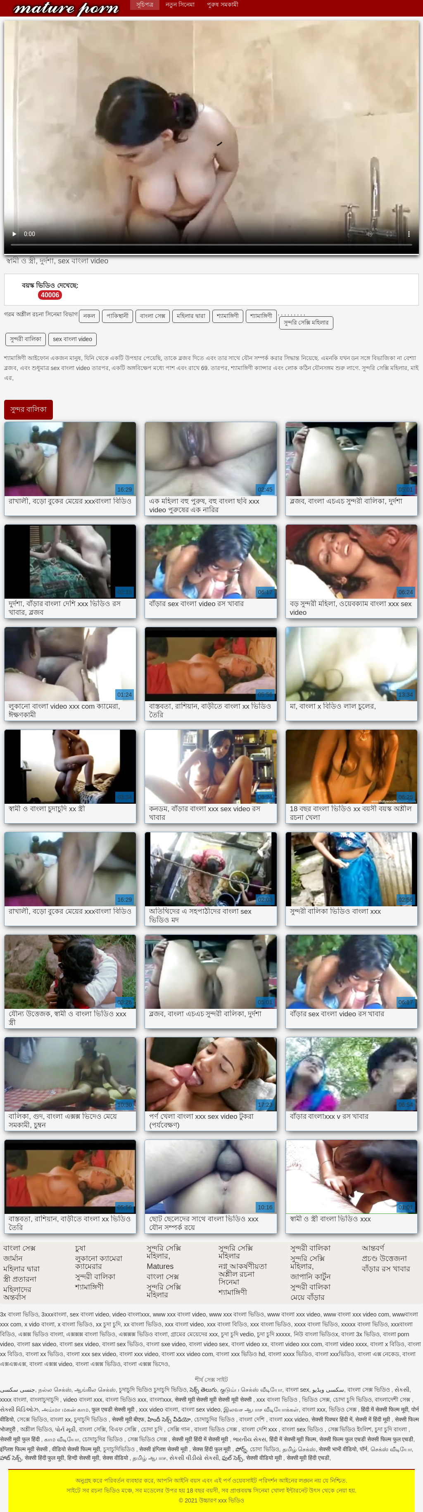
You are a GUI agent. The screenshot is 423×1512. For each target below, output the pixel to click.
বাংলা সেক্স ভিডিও (369, 1389)
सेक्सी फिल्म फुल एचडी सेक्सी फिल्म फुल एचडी (366, 1439)
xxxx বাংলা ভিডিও (316, 1324)
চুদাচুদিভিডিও (119, 1449)
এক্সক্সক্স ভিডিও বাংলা (143, 1334)
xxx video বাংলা (158, 1409)
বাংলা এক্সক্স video (50, 1364)
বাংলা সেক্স (152, 316)
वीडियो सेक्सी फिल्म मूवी (76, 1449)
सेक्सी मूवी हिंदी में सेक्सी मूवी (201, 1439)
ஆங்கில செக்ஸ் (95, 1389)
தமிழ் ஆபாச (149, 1458)
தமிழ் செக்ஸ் (299, 1449)
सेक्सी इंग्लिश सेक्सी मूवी (164, 1449)
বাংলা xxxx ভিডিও (290, 1354)
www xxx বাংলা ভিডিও (236, 1314)
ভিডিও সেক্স (316, 1399)
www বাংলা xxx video (293, 1314)
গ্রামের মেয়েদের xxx (194, 1334)
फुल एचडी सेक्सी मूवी (114, 1409)
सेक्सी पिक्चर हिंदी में (331, 1419)
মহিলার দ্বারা (191, 316)
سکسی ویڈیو (328, 1389)
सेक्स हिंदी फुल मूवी (212, 1449)
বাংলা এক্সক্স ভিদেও (146, 1364)
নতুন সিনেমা (180, 4)
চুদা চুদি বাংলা (392, 1429)
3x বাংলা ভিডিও (19, 1314)
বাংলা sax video (36, 1344)
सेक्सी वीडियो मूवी (264, 1458)
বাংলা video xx (249, 1344)
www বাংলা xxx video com (356, 1314)
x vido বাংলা (39, 1324)
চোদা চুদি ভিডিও (352, 1399)
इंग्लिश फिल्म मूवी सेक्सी (24, 1449)
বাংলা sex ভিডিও (122, 1344)
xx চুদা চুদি (108, 1324)
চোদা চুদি (152, 1429)
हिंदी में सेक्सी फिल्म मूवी (384, 1409)
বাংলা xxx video (138, 1354)
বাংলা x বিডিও (387, 1344)
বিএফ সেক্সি (123, 1429)
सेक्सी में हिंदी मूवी (373, 1419)
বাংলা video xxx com (296, 1344)
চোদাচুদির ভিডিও (215, 1419)
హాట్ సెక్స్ (10, 1458)
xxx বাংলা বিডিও (227, 1324)
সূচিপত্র (144, 4)
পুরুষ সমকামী (222, 4)
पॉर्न (363, 1449)
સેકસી (401, 1389)
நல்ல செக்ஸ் (54, 1389)
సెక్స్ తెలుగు (203, 1389)
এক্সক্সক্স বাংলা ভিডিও (90, 1334)
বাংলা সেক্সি (92, 1429)
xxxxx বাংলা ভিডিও (364, 1324)
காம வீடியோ (61, 1439)
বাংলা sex (297, 1389)
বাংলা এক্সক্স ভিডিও (98, 1364)
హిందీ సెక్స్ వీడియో (169, 1419)
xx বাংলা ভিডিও (143, 1324)
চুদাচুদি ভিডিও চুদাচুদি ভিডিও (153, 1389)
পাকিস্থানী (117, 316)
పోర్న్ (241, 1449)
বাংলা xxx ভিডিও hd (240, 1354)
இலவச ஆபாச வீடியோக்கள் (261, 1409)
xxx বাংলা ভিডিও (270, 1324)
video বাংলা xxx (82, 1399)
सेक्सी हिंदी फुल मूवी (44, 1458)
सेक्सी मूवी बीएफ (128, 1419)
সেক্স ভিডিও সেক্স (148, 1439)
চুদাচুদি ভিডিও (91, 1419)
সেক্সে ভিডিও (32, 1419)
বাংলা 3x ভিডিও (360, 1334)
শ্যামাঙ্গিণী (228, 316)
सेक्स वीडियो (116, 1458)
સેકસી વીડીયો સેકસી (194, 1458)
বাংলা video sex (208, 1344)
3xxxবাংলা (54, 1314)
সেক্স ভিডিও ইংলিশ (350, 1429)
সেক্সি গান (179, 1429)
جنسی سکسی (17, 1389)
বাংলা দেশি (252, 1419)
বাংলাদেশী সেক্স (393, 1399)
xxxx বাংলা (13, 1399)
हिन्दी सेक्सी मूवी (83, 1458)
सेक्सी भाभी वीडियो (337, 1449)
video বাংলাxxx (131, 1314)
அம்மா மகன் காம (65, 1409)
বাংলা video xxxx (346, 1344)
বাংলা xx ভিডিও (45, 1354)
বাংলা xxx (314, 1409)
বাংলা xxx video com (187, 1354)
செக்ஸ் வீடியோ (391, 1449)
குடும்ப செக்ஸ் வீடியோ (251, 1389)
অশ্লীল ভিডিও (36, 1429)
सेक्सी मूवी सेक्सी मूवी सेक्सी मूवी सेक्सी (214, 1399)
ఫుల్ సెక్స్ (232, 1458)
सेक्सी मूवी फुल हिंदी (20, 1439)
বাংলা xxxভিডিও (334, 1354)
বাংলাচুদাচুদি (45, 1399)
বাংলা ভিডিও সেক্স (216, 1429)
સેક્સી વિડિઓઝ (19, 1409)
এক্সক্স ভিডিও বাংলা (40, 1334)
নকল (89, 316)
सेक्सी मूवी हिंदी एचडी (308, 1458)
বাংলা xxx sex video (91, 1354)
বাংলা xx (60, 1419)
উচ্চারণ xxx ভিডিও (66, 9)
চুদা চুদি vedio (237, 1334)
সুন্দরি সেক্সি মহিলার (306, 322)
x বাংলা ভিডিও (75, 1324)
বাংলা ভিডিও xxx (125, 1399)
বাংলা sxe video (165, 1344)
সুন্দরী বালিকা (25, 339)
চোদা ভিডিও (264, 1449)
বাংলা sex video (79, 1344)
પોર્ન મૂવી (65, 1429)
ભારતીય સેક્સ (249, 1439)
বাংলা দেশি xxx (260, 1429)
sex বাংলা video (72, 339)
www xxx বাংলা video (179, 1314)
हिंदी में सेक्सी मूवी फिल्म (292, 1439)
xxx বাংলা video (184, 1324)
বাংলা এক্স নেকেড (378, 1354)
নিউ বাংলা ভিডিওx (316, 1334)
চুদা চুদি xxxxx (273, 1334)
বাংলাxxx (160, 1399)
